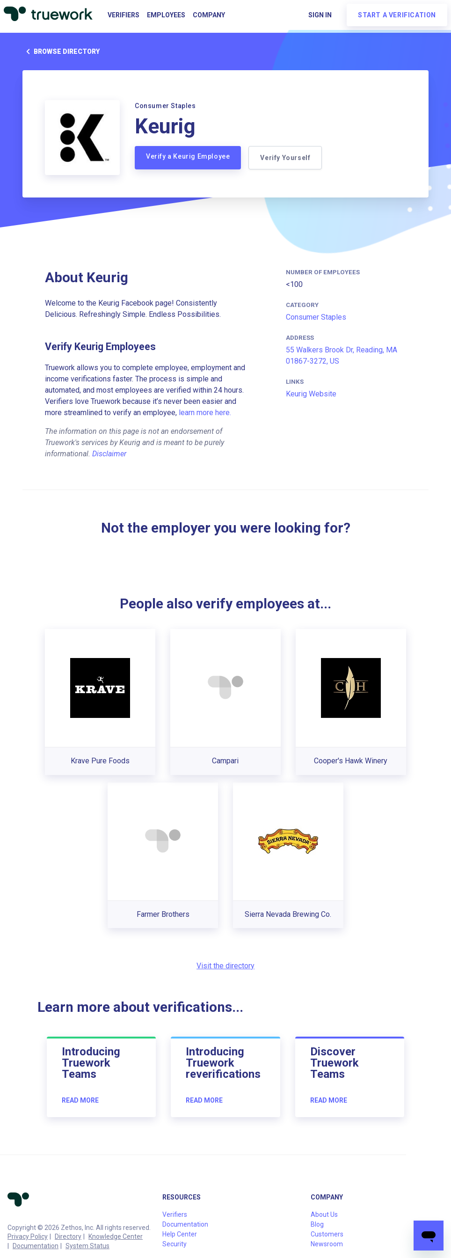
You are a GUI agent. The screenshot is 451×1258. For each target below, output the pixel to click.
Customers (327, 1234)
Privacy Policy (27, 1236)
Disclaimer (109, 453)
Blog (317, 1224)
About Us (324, 1214)
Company (209, 15)
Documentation (35, 1246)
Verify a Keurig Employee (188, 156)
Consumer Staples (316, 317)
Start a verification (397, 15)
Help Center (179, 1234)
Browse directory (61, 51)
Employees (166, 15)
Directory (68, 1236)
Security (174, 1244)
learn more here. (205, 412)
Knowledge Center (115, 1236)
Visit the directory (225, 965)
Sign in (320, 15)
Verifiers (123, 15)
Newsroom (327, 1244)
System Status (87, 1246)
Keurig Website (311, 393)
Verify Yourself (285, 157)
